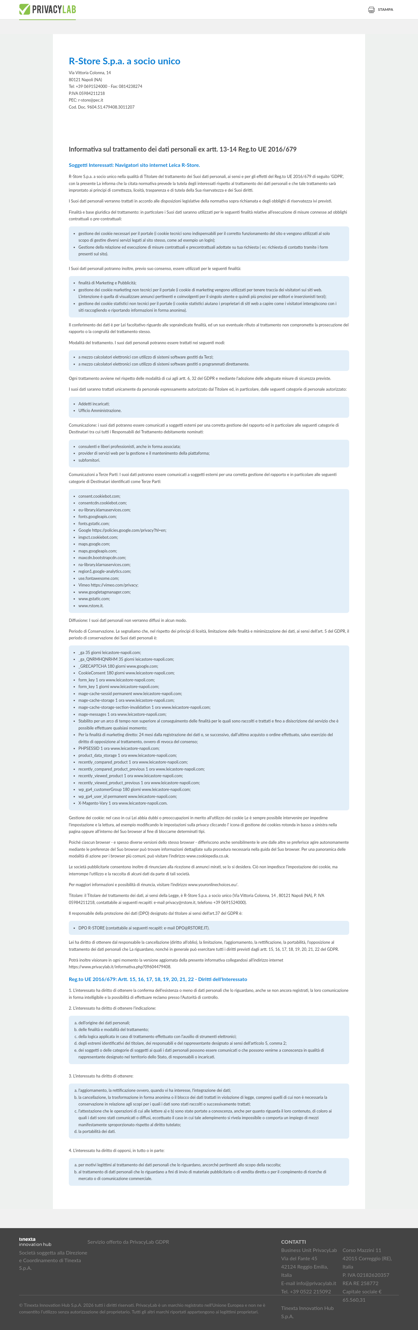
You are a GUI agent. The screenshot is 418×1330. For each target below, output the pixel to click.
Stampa (380, 9)
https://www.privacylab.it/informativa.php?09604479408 (119, 966)
